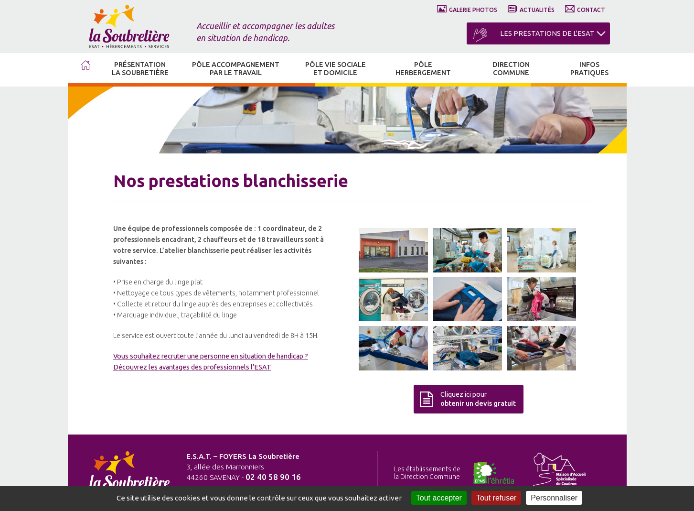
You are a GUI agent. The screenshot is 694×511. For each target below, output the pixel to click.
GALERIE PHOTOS (473, 10)
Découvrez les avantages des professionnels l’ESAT (192, 367)
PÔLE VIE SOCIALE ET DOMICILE (335, 68)
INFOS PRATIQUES (589, 68)
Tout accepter (439, 498)
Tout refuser (496, 498)
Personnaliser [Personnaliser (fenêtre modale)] (554, 498)
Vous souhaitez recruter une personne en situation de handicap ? (210, 356)
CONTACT (591, 10)
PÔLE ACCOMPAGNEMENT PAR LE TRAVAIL (235, 68)
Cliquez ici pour (478, 399)
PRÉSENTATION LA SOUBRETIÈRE (140, 68)
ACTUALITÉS (537, 10)
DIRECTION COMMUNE (511, 68)
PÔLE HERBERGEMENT (423, 68)
